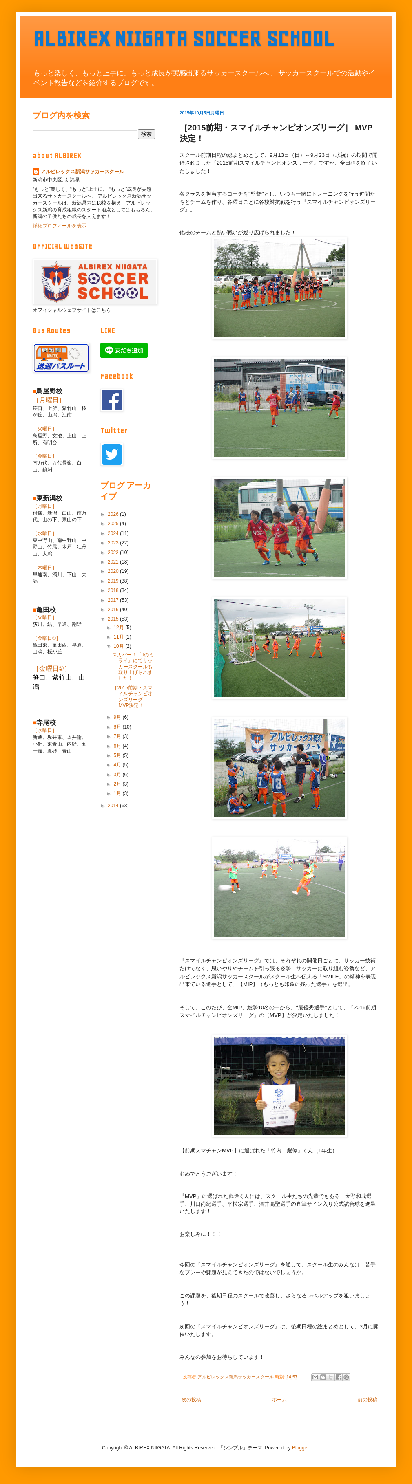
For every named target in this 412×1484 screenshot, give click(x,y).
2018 (114, 590)
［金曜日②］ (52, 668)
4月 (117, 765)
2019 (114, 581)
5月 (117, 755)
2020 (114, 571)
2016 (114, 609)
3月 (117, 774)
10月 (119, 646)
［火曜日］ (45, 429)
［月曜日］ (49, 399)
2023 (114, 543)
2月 (117, 784)
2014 (114, 805)
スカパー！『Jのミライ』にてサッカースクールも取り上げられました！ (133, 666)
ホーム (279, 1400)
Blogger (300, 1448)
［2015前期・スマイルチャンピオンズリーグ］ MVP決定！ (132, 696)
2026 (114, 514)
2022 (114, 552)
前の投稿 (367, 1400)
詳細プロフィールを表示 (59, 226)
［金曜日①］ (47, 638)
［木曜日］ (45, 567)
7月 (117, 736)
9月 (117, 717)
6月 (117, 746)
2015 (114, 619)
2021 (114, 562)
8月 (117, 727)
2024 (114, 533)
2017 (114, 600)
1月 (117, 793)
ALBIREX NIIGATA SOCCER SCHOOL (183, 38)
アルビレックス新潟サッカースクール (82, 171)
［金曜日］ (45, 456)
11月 (119, 637)
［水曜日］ (45, 533)
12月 (119, 627)
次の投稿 (191, 1400)
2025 (114, 523)
